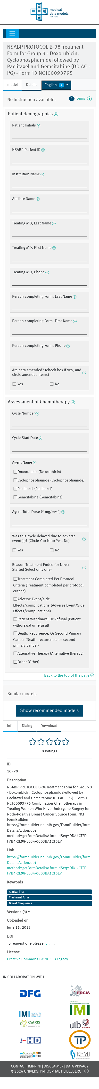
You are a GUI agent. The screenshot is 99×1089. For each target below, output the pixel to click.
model (12, 85)
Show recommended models (49, 710)
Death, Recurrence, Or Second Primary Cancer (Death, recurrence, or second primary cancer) (47, 640)
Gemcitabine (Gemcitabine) (40, 497)
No (56, 384)
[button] (56, 85)
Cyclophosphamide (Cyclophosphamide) (50, 480)
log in (49, 944)
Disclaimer (54, 1066)
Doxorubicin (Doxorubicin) (39, 472)
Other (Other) (28, 662)
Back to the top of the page (69, 676)
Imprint (34, 1066)
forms (80, 98)
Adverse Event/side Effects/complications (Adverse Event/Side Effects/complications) (48, 605)
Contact (18, 1066)
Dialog (27, 726)
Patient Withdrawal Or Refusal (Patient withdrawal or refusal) (47, 622)
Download (49, 726)
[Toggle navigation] (12, 33)
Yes (19, 384)
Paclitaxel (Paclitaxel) (34, 489)
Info (10, 726)
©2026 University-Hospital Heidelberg (46, 1072)
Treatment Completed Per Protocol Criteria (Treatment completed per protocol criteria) (48, 585)
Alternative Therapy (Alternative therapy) (50, 654)
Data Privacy (77, 1066)
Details (31, 85)
